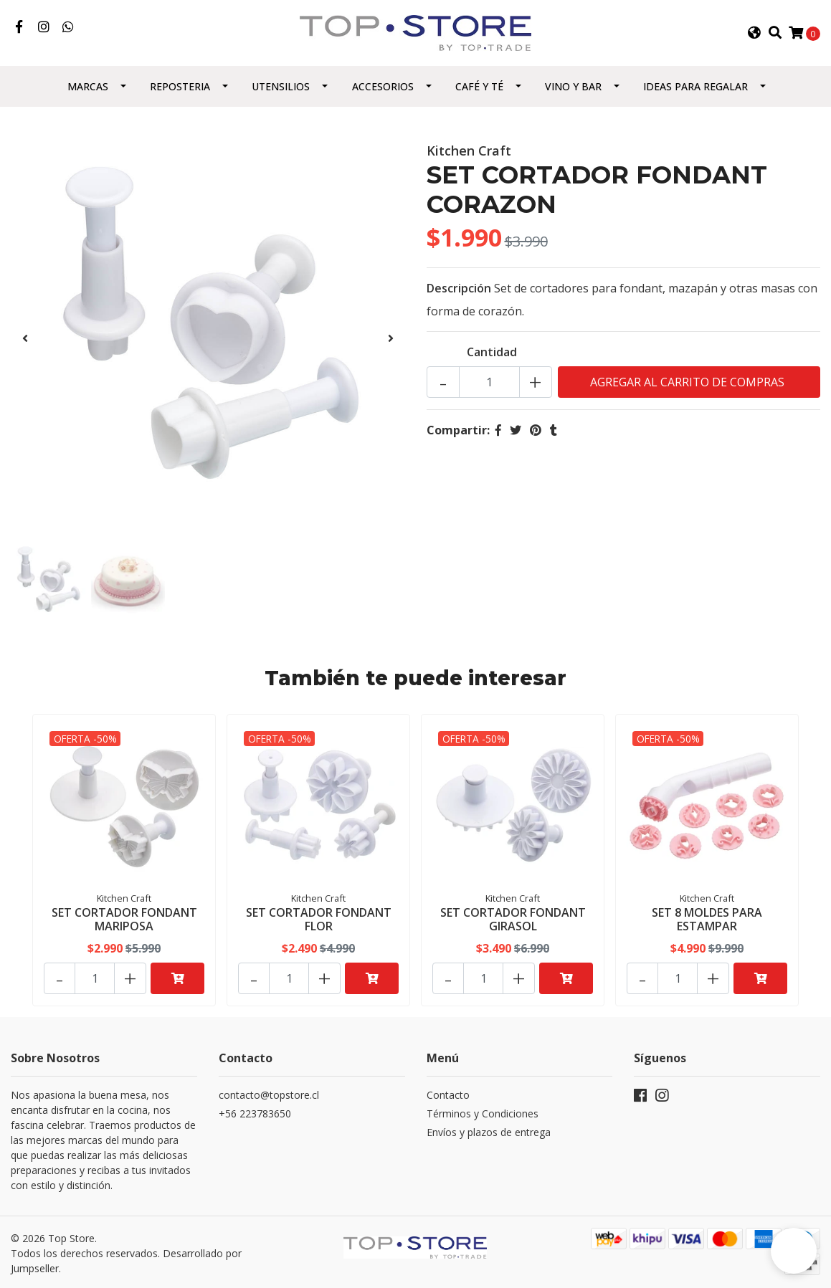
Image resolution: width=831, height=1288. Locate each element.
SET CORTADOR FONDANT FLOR (318, 920)
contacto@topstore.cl (269, 1092)
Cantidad (492, 354)
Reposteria (180, 88)
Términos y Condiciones (482, 1110)
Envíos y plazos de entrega (489, 1129)
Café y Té (479, 88)
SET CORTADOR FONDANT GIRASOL (513, 920)
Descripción (459, 290)
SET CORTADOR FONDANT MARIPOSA (124, 920)
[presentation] (25, 340)
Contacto (448, 1092)
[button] (754, 33)
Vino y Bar (573, 88)
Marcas (87, 88)
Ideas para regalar (695, 88)
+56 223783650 (255, 1110)
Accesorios (383, 88)
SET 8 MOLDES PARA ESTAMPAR (707, 920)
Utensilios (281, 88)
